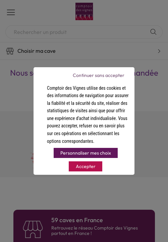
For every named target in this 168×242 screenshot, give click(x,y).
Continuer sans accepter (98, 75)
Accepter (86, 166)
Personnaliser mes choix (85, 153)
